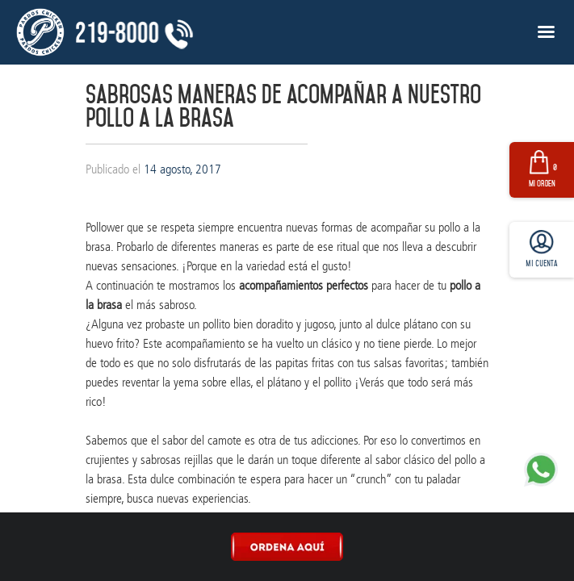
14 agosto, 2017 (182, 169)
